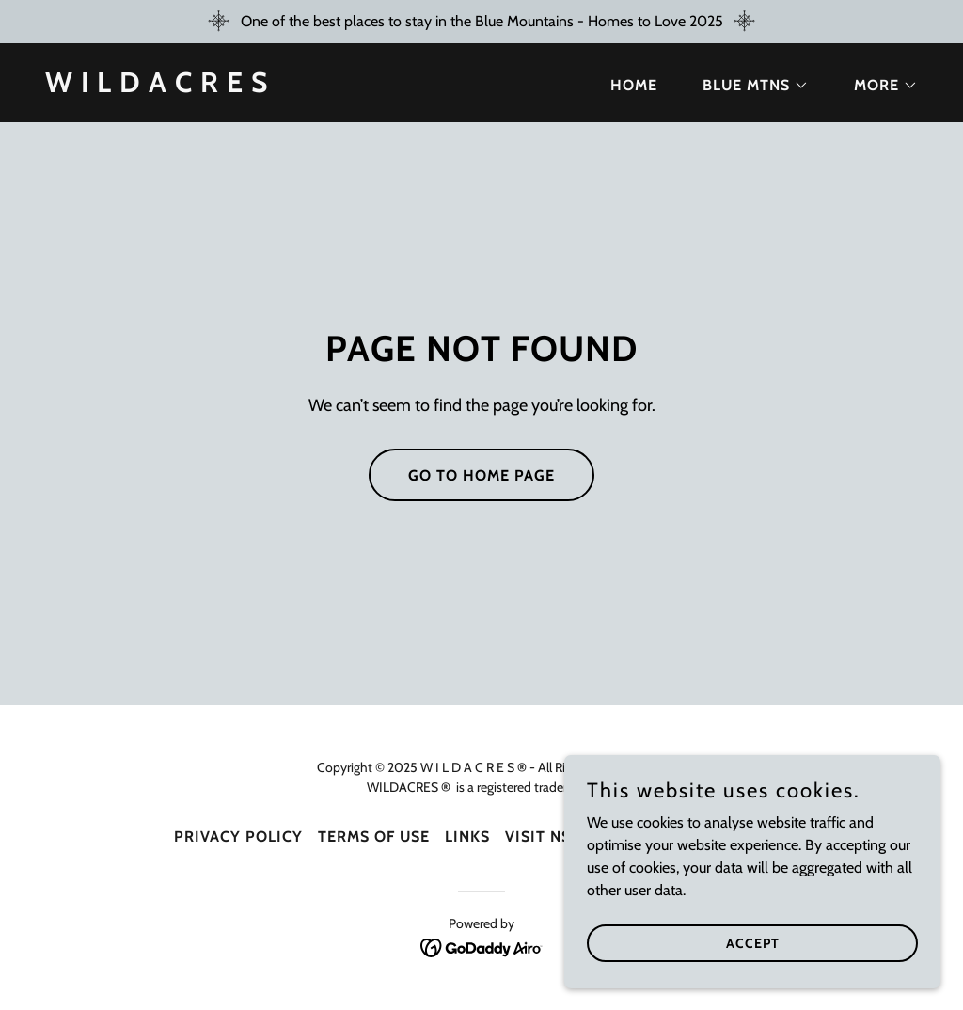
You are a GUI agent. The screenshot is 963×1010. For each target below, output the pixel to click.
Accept (753, 942)
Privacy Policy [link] (238, 836)
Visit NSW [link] (545, 836)
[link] (156, 87)
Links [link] (467, 836)
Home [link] (633, 85)
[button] (748, 85)
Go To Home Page (481, 475)
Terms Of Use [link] (374, 836)
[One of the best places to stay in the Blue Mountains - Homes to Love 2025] (481, 21)
